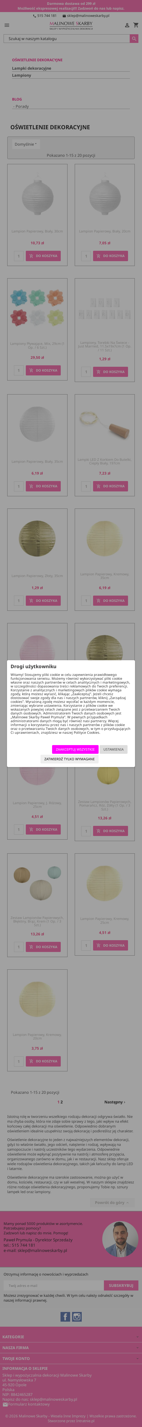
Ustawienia (113, 749)
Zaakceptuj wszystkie (75, 749)
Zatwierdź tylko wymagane (69, 759)
